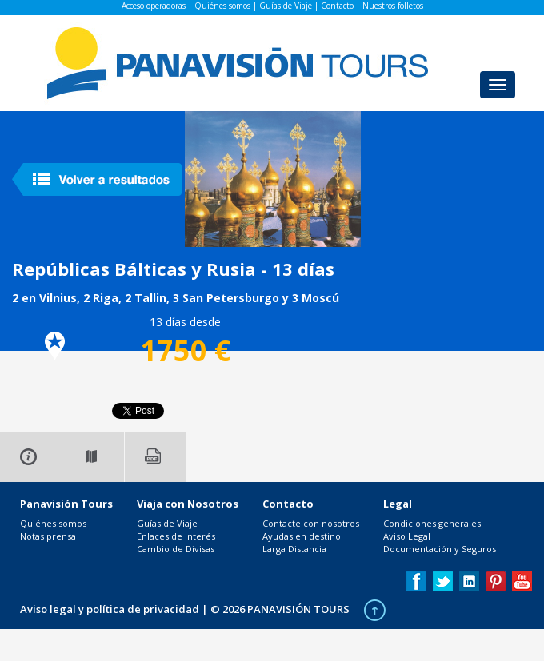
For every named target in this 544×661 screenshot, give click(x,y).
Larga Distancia (294, 549)
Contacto (337, 5)
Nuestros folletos (392, 5)
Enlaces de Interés (176, 536)
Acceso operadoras (154, 5)
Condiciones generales (432, 523)
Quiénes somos (222, 5)
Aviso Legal (406, 536)
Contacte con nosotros (310, 523)
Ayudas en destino (301, 536)
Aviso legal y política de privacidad (109, 609)
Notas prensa (48, 536)
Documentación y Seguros (439, 549)
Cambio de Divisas (175, 549)
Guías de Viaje (285, 5)
